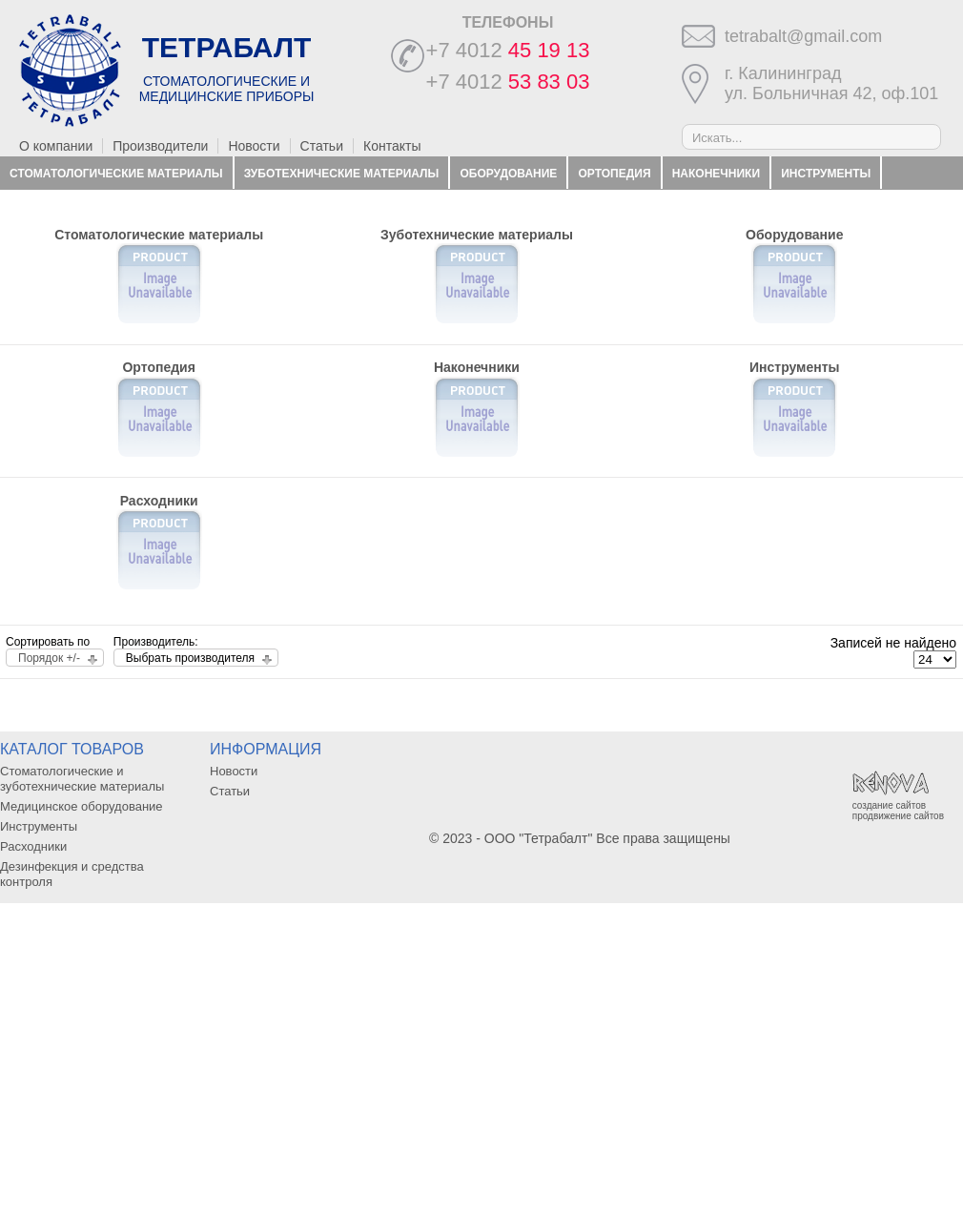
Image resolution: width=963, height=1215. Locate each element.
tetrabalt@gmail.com (803, 36)
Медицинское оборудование (81, 806)
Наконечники (716, 173)
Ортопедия (615, 173)
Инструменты (826, 173)
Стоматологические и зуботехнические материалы (82, 778)
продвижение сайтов (898, 816)
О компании (55, 146)
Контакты (391, 146)
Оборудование (508, 173)
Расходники (49, 206)
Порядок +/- (49, 658)
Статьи (321, 146)
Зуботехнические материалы (342, 173)
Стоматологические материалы (116, 173)
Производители (160, 146)
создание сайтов (889, 805)
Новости (253, 146)
